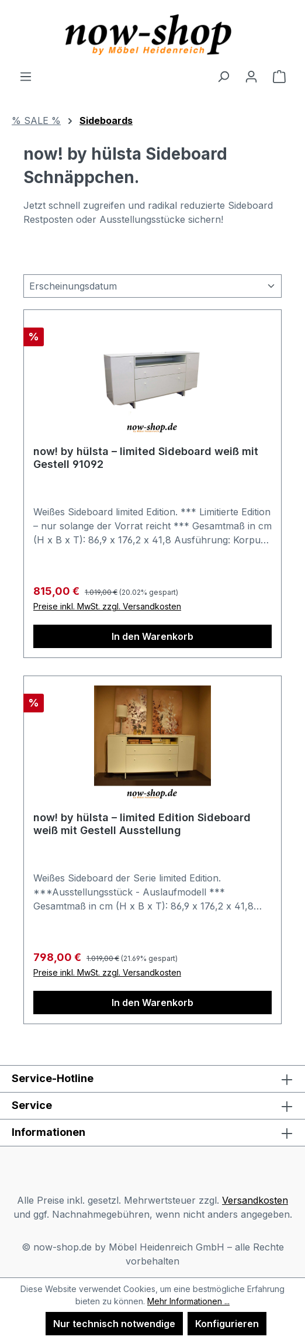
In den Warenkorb (152, 636)
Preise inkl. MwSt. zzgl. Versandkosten (107, 606)
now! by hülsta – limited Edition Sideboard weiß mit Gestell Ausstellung (142, 823)
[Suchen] (223, 76)
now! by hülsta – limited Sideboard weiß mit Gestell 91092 (145, 457)
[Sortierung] (152, 286)
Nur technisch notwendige (114, 1323)
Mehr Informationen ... (188, 1301)
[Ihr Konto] (251, 76)
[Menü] (26, 76)
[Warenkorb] (279, 76)
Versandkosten (255, 1200)
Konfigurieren (227, 1323)
